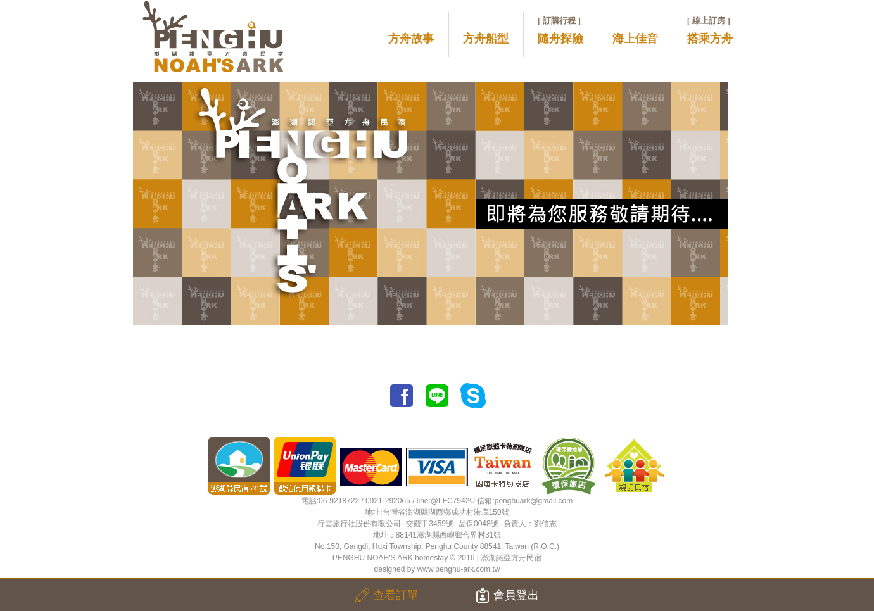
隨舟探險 (560, 30)
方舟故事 (411, 38)
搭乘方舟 (710, 30)
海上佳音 (635, 38)
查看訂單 (387, 595)
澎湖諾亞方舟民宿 (511, 557)
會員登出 (507, 595)
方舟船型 (486, 38)
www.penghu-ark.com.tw (458, 569)
